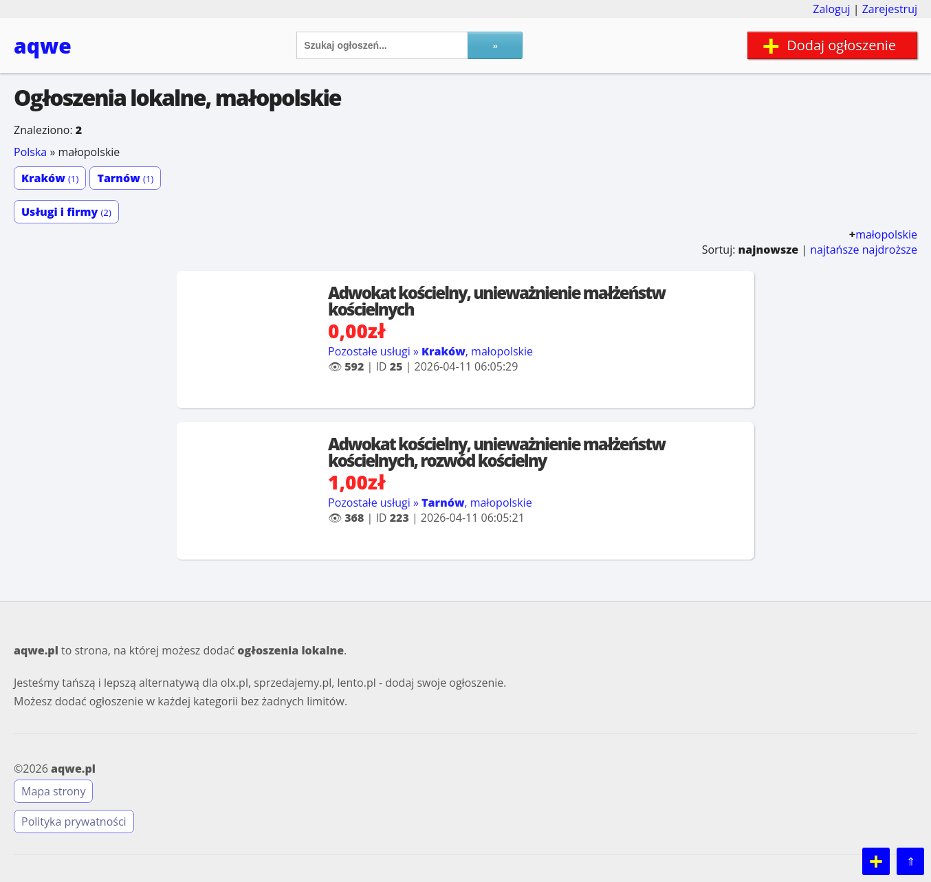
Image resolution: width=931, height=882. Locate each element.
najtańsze (834, 249)
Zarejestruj (889, 8)
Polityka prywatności (74, 821)
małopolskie (886, 234)
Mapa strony (53, 791)
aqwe (43, 46)
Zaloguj (831, 8)
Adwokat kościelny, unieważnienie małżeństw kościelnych (496, 300)
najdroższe (889, 249)
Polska (30, 151)
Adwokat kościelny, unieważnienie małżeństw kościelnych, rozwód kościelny (496, 452)
